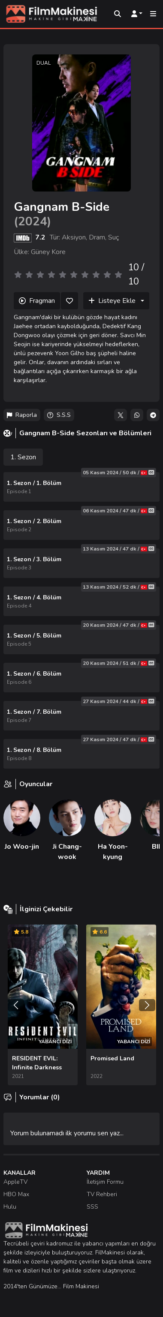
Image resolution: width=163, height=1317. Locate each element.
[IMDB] (23, 237)
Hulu (9, 1207)
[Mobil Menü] (153, 14)
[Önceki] (16, 1005)
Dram (97, 237)
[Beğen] (69, 300)
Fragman (37, 300)
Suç (113, 237)
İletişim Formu (105, 1182)
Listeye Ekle (112, 300)
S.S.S (59, 415)
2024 (32, 221)
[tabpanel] (81, 620)
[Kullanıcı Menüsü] (137, 14)
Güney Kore (48, 252)
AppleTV (15, 1182)
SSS (92, 1207)
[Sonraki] (147, 1005)
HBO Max (16, 1194)
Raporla (22, 415)
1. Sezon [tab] (23, 457)
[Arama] (117, 14)
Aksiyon (74, 237)
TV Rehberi (102, 1194)
